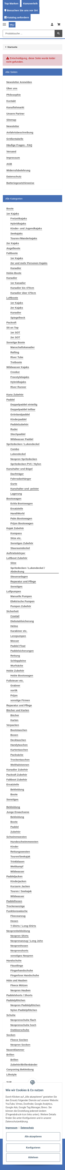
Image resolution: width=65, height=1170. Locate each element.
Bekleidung (17, 789)
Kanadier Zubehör (17, 769)
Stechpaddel (17, 434)
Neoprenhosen (19, 945)
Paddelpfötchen (15, 1000)
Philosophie (13, 94)
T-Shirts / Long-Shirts (23, 925)
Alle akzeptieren (33, 1136)
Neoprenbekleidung (18, 930)
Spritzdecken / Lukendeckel (22, 444)
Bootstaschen (18, 730)
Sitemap (11, 119)
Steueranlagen (19, 576)
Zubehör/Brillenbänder (23, 1064)
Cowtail (14, 616)
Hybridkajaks (18, 223)
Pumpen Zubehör (20, 606)
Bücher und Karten (17, 710)
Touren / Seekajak (21, 891)
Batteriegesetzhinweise (20, 182)
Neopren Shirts (19, 935)
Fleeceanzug (18, 915)
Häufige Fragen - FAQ (19, 145)
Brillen (10, 1054)
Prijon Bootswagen (21, 523)
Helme (14, 626)
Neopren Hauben (20, 990)
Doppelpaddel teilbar (22, 409)
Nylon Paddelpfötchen (23, 1010)
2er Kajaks (12, 243)
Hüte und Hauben (16, 980)
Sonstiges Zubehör (21, 543)
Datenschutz (13, 176)
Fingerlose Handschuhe (24, 975)
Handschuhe (13, 960)
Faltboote (12, 253)
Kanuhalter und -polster (24, 488)
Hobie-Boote (13, 273)
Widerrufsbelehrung (18, 170)
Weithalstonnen (19, 764)
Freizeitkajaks (18, 218)
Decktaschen (18, 740)
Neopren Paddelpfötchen (25, 1005)
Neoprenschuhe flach (23, 1019)
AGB (9, 163)
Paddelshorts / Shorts (19, 995)
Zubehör (15, 831)
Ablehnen (33, 1157)
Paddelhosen (14, 901)
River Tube (16, 357)
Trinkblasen (17, 861)
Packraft (11, 322)
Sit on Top (12, 327)
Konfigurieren (33, 1147)
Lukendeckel (18, 454)
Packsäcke (16, 754)
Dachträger (17, 473)
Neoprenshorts (19, 950)
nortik (13, 690)
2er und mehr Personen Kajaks (28, 263)
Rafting (14, 352)
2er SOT (15, 337)
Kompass (16, 533)
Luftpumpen (13, 591)
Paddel (10, 399)
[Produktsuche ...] (29, 33)
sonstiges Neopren (21, 955)
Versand (11, 151)
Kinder (14, 846)
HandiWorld (17, 513)
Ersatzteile (16, 508)
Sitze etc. (15, 538)
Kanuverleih (30, 3)
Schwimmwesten (16, 836)
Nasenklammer (15, 1049)
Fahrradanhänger (20, 478)
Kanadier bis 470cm (22, 287)
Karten (14, 720)
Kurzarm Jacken (20, 886)
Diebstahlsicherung (22, 621)
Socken (10, 1034)
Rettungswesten (20, 851)
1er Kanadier (18, 282)
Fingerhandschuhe (21, 970)
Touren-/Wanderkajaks (23, 238)
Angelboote (13, 248)
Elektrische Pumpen (22, 601)
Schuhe (10, 1015)
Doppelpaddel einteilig (23, 404)
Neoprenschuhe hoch (23, 1025)
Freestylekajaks (19, 377)
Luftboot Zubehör (16, 558)
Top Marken (11, 3)
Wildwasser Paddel (21, 439)
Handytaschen (19, 744)
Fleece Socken (19, 1039)
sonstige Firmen (20, 700)
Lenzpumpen (18, 635)
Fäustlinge (16, 965)
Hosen (14, 921)
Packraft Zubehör (16, 774)
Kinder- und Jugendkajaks (26, 228)
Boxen (14, 734)
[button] (52, 24)
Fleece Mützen (19, 985)
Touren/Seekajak (20, 856)
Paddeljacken (14, 876)
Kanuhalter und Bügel (19, 468)
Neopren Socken (20, 1044)
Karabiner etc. (18, 630)
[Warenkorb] (58, 24)
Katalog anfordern (18, 17)
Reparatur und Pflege (23, 581)
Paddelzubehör (19, 424)
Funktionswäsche (17, 911)
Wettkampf (16, 866)
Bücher (14, 715)
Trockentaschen (20, 759)
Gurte (13, 483)
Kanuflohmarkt (15, 107)
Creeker (15, 372)
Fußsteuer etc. (15, 680)
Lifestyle (11, 1074)
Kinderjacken (18, 881)
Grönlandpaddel (20, 414)
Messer (14, 640)
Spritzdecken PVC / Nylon (25, 463)
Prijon (14, 695)
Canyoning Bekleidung (20, 1069)
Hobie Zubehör (15, 670)
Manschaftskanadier (22, 347)
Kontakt (11, 100)
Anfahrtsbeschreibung (19, 132)
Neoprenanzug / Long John (26, 940)
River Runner (18, 387)
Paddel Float (17, 645)
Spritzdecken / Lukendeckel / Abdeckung (27, 569)
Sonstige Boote (15, 342)
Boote (14, 794)
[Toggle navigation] (4, 23)
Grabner (15, 685)
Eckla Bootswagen (21, 503)
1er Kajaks (12, 213)
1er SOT (15, 332)
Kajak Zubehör (15, 528)
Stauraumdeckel (20, 548)
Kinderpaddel (18, 419)
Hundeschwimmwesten (24, 841)
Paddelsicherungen (22, 650)
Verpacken (12, 725)
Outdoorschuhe (19, 1029)
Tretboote (16, 362)
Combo (14, 449)
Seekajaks (16, 233)
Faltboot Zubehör (16, 779)
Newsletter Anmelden (19, 82)
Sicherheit (12, 611)
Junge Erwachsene (17, 812)
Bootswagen (13, 498)
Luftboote (12, 297)
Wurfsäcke (16, 665)
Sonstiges (16, 586)
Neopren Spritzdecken (23, 459)
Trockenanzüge (15, 906)
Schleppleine (18, 660)
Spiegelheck (17, 317)
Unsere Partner (15, 113)
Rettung (15, 655)
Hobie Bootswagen (21, 675)
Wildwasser (17, 871)
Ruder (14, 429)
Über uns (11, 88)
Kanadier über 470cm (23, 292)
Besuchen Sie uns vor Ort (22, 10)
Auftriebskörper (15, 553)
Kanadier (15, 268)
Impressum (13, 157)
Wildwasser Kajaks (17, 367)
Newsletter (12, 126)
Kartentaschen (19, 749)
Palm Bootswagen (21, 518)
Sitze (13, 562)
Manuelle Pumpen (21, 596)
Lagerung (16, 493)
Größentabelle (14, 138)
